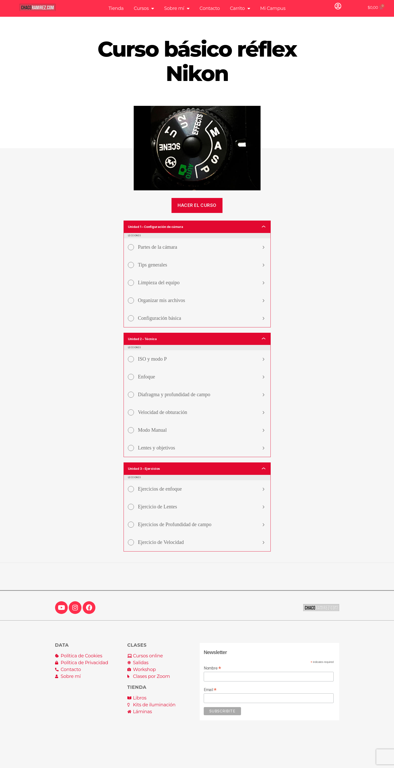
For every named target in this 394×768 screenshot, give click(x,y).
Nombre (212, 674)
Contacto (210, 8)
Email (210, 695)
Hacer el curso (197, 205)
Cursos (144, 8)
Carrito (240, 8)
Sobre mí (177, 8)
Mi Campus (272, 8)
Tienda (116, 8)
